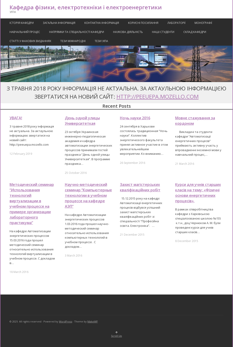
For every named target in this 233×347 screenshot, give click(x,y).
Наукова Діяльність (128, 32)
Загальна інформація (59, 23)
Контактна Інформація (101, 23)
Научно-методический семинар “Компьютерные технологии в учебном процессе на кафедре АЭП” (88, 195)
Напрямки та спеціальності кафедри (76, 32)
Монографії (203, 23)
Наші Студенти (163, 32)
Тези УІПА (101, 41)
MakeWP (92, 321)
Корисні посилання (143, 23)
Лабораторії (176, 23)
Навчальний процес (25, 32)
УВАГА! (16, 117)
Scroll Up (116, 334)
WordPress (65, 321)
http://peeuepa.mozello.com (157, 96)
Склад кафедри (194, 32)
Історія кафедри (22, 23)
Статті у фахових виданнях (30, 41)
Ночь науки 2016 (135, 117)
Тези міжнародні (73, 41)
